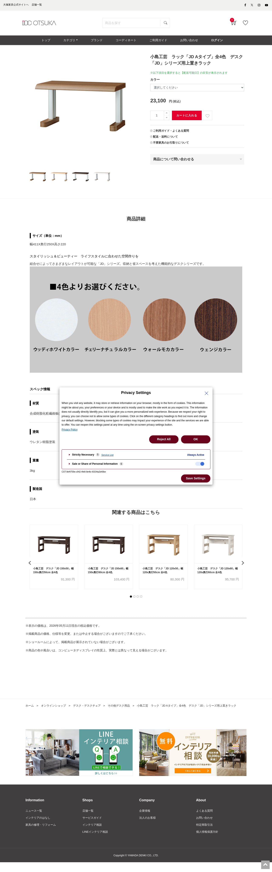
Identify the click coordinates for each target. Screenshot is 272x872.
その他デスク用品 (124, 709)
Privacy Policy (70, 429)
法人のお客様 (148, 827)
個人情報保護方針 (208, 841)
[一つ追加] (166, 116)
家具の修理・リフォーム (42, 834)
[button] (131, 600)
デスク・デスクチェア (90, 709)
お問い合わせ (205, 827)
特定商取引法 (205, 834)
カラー (155, 82)
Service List (107, 455)
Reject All (163, 439)
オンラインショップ (55, 709)
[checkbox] (199, 464)
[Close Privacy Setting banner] (206, 393)
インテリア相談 (92, 834)
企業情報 (145, 820)
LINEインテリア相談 (96, 841)
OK (196, 439)
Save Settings (195, 478)
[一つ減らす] (166, 121)
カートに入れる (186, 118)
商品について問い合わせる (173, 162)
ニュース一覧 (34, 820)
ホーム (30, 709)
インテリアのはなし (39, 827)
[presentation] (30, 566)
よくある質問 (205, 820)
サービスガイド (92, 827)
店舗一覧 (88, 820)
